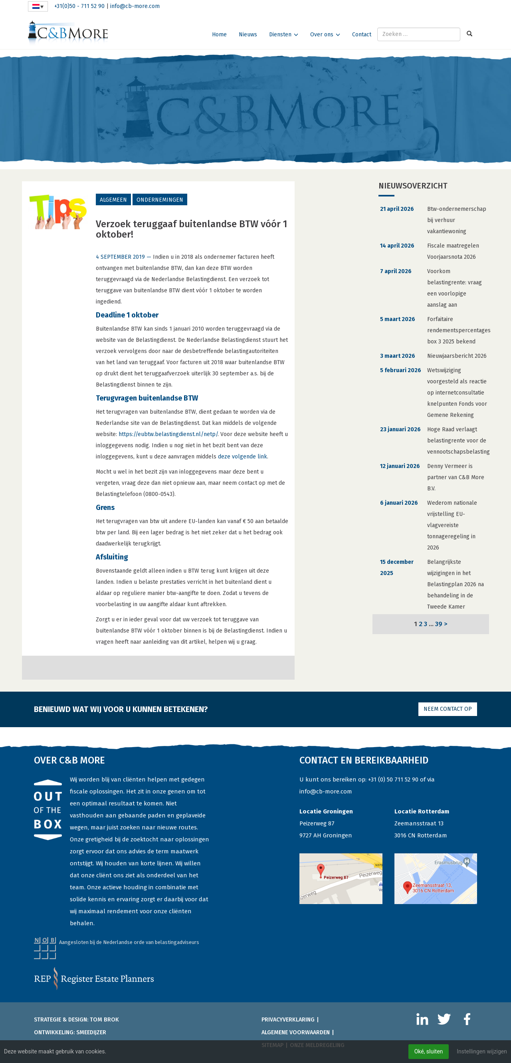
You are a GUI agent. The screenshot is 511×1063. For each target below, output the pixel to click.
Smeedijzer (91, 1032)
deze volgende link (242, 456)
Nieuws (248, 34)
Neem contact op (448, 709)
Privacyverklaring (288, 1019)
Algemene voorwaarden (295, 1032)
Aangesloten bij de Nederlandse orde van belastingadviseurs (129, 942)
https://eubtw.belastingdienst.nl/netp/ (168, 434)
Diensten (280, 34)
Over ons (321, 34)
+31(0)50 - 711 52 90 (79, 6)
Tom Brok (104, 1019)
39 (438, 624)
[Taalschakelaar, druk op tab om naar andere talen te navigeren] (38, 6)
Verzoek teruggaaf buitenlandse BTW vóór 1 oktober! (191, 229)
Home (219, 34)
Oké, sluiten (428, 1051)
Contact (361, 34)
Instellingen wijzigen (482, 1051)
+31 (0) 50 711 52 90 (393, 779)
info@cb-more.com (135, 6)
